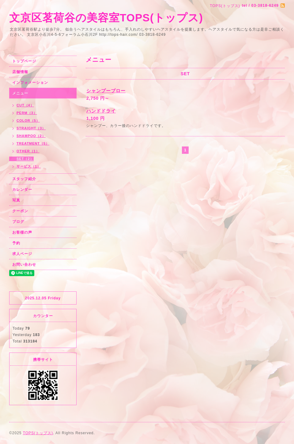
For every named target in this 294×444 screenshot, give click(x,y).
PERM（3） (27, 113)
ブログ (18, 222)
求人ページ (22, 254)
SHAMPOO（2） (31, 136)
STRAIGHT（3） (31, 128)
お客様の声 (22, 232)
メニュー (20, 93)
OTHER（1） (28, 151)
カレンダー (22, 189)
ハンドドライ (101, 110)
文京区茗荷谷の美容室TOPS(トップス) (106, 18)
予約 (16, 243)
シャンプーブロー (106, 90)
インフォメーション (30, 82)
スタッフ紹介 (24, 179)
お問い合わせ (24, 264)
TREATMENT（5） (33, 143)
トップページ (24, 61)
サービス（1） (29, 166)
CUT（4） (25, 105)
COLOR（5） (28, 120)
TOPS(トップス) (38, 433)
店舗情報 (20, 72)
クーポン (20, 211)
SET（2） (25, 159)
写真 (16, 200)
